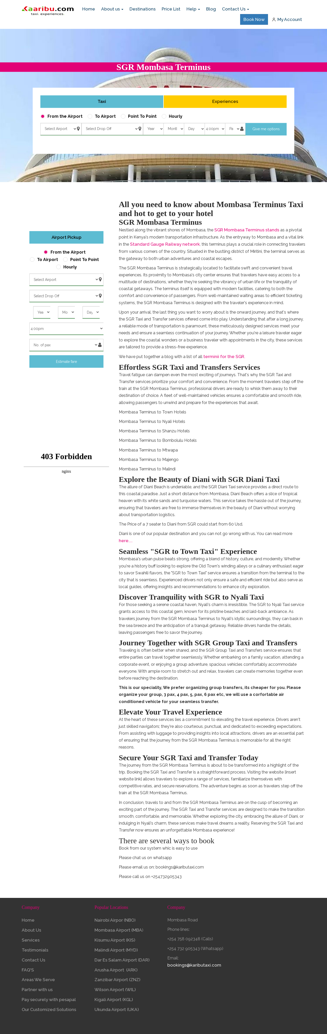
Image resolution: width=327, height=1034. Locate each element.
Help (193, 8)
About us (112, 8)
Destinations (143, 8)
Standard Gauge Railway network (165, 244)
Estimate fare (66, 362)
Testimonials (35, 950)
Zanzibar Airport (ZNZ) (117, 979)
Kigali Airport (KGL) (114, 999)
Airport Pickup (66, 237)
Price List (171, 8)
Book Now (254, 19)
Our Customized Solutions (49, 1009)
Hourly (175, 116)
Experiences (225, 101)
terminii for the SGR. (224, 356)
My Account (286, 19)
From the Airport (65, 116)
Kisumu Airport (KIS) (115, 940)
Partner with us (37, 989)
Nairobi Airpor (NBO (114, 920)
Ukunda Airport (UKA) (117, 1009)
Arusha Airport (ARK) (116, 969)
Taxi (102, 101)
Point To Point (142, 116)
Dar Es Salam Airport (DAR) (122, 959)
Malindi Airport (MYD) (116, 950)
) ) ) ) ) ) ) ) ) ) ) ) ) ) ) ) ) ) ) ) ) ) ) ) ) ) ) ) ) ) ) (194, 129)
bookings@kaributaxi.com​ (194, 965)
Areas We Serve (38, 979)
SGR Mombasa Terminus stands (246, 229)
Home (90, 8)
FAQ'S (28, 969)
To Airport (105, 116)
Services (31, 940)
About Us (31, 930)
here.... (126, 540)
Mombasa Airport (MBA (118, 930)
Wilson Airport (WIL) (115, 989)
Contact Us (235, 8)
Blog (211, 8)
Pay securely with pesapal (49, 999)
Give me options (266, 129)
